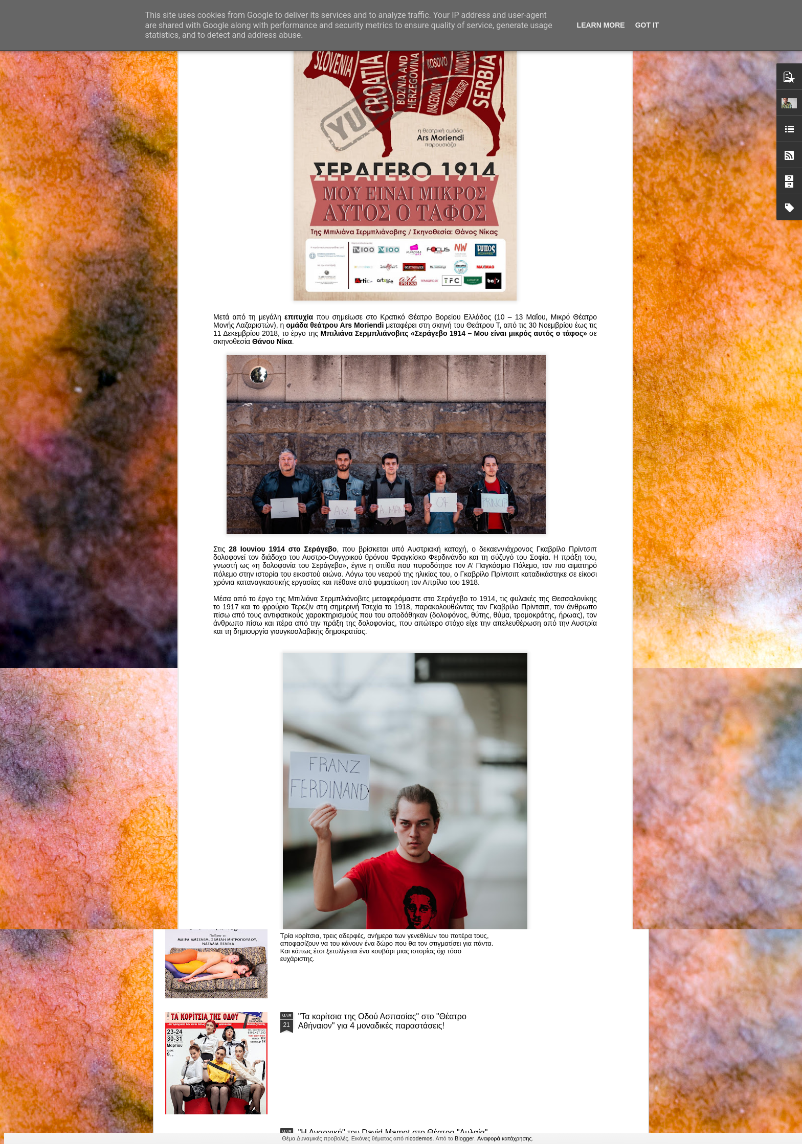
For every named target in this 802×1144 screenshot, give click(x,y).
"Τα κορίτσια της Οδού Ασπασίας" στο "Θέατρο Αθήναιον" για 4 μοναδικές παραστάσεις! (382, 1021)
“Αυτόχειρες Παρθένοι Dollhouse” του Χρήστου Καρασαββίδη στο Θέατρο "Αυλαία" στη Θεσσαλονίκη (394, 905)
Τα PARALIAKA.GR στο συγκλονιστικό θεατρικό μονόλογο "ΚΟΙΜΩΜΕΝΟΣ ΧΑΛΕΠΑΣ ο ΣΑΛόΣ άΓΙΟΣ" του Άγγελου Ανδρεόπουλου (384, 561)
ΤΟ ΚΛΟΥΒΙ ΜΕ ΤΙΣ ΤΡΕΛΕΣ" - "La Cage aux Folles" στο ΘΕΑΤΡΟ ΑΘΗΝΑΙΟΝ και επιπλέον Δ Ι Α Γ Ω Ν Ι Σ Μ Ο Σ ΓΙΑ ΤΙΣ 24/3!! (396, 793)
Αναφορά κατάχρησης (504, 1138)
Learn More (601, 25)
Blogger (464, 1138)
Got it (647, 25)
